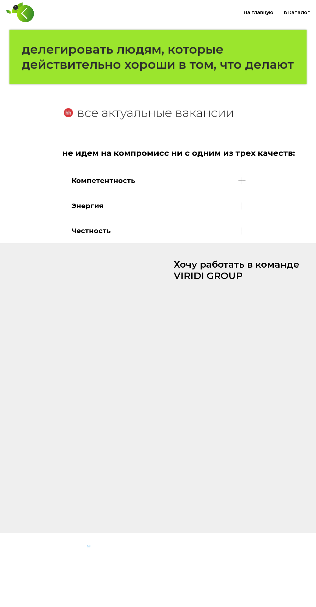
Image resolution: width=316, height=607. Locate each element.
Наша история (28, 567)
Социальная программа (174, 546)
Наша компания (30, 546)
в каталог (297, 12)
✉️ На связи (96, 546)
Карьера (24, 574)
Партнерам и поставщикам (39, 561)
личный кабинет (30, 580)
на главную (258, 12)
